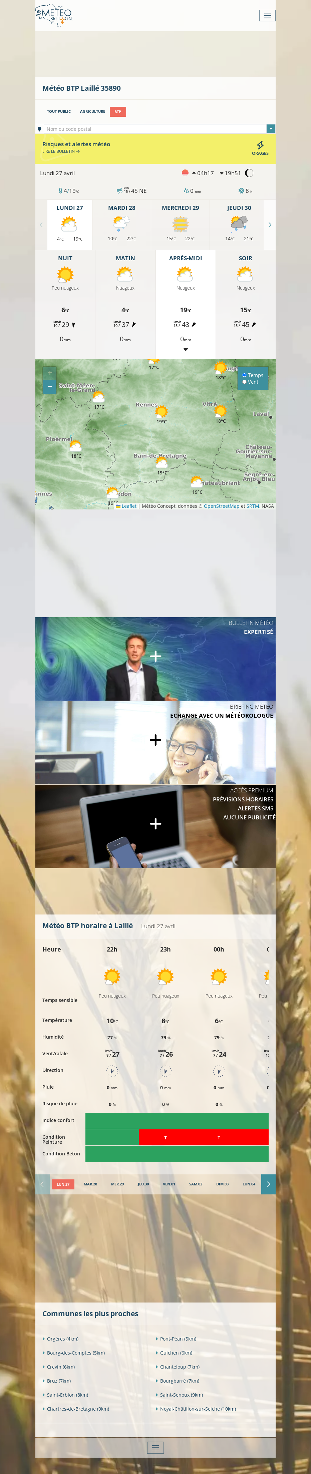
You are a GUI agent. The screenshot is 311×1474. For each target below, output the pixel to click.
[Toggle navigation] (267, 15)
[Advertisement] (163, 53)
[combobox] (160, 128)
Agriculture (92, 111)
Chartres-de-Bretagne (75, 1409)
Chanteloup (178, 1367)
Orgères (60, 1339)
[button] (76, 449)
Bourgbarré (177, 1381)
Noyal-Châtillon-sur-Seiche (196, 1409)
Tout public (59, 111)
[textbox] (160, 129)
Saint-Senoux (179, 1395)
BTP (117, 111)
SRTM (253, 505)
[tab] (63, 1184)
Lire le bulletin (61, 151)
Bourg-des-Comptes (73, 1353)
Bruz (56, 1381)
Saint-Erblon (65, 1395)
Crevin (58, 1367)
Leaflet (126, 505)
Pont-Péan (176, 1339)
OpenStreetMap (222, 505)
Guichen (174, 1353)
